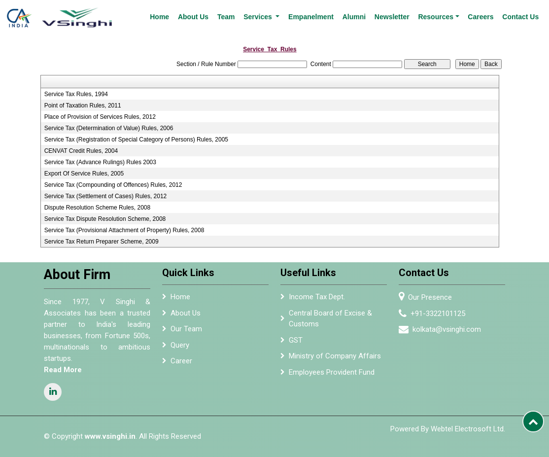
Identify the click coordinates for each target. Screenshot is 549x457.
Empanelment (311, 17)
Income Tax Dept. (317, 296)
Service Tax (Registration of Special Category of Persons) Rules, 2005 (136, 139)
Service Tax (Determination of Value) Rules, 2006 (108, 128)
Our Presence (430, 297)
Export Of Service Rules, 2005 (84, 173)
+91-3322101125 (438, 313)
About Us (193, 17)
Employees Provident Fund (332, 372)
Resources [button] (435, 17)
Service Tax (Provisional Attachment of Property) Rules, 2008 (124, 230)
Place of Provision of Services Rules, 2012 (100, 116)
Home (159, 17)
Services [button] (258, 17)
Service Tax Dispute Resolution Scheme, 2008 (105, 218)
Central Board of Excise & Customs (330, 319)
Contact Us (520, 17)
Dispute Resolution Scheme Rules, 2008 (97, 207)
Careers (480, 17)
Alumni (354, 17)
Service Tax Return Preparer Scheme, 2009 (101, 241)
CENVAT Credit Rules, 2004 (81, 150)
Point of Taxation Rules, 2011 (82, 105)
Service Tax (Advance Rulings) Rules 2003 (100, 162)
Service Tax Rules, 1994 (76, 94)
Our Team (186, 328)
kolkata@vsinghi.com (446, 329)
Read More (63, 369)
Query (180, 345)
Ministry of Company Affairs (335, 356)
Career (181, 360)
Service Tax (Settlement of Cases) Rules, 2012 (105, 196)
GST (296, 340)
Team (226, 17)
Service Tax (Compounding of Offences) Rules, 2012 (113, 184)
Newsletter (392, 17)
